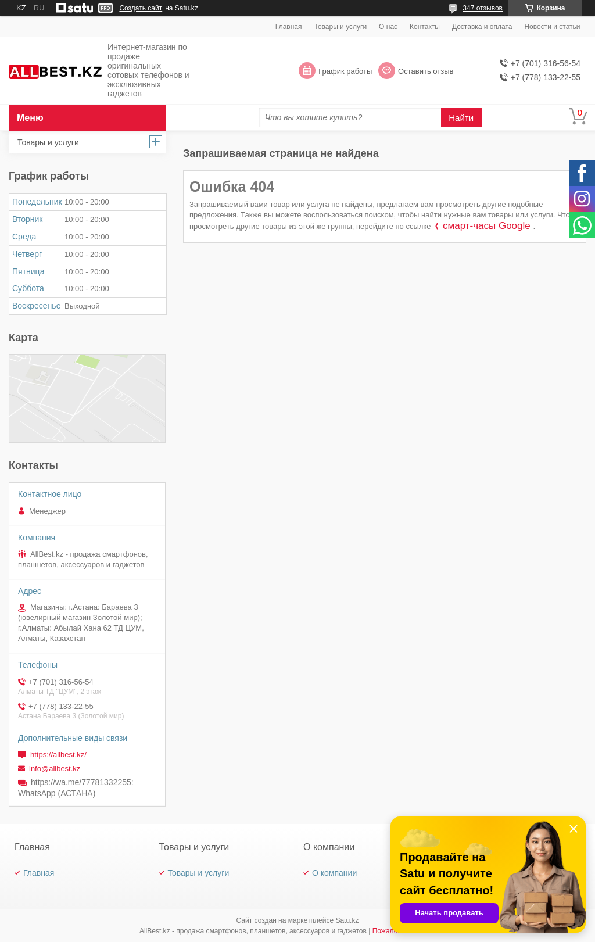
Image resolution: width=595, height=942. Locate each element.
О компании (334, 872)
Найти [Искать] (461, 118)
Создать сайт (140, 8)
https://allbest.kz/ (58, 754)
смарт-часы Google (488, 225)
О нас (388, 27)
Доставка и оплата (482, 27)
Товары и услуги (340, 27)
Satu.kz (347, 920)
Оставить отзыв (425, 71)
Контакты (425, 27)
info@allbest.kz (54, 768)
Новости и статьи (552, 27)
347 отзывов (483, 8)
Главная (288, 27)
